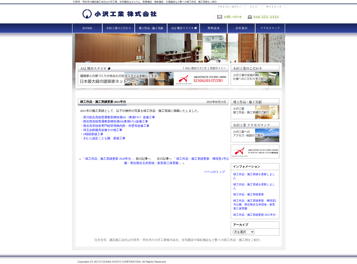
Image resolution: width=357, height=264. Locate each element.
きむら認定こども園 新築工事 (104, 138)
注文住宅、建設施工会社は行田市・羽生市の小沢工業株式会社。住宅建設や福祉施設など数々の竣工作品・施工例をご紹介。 (178, 240)
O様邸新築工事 (93, 134)
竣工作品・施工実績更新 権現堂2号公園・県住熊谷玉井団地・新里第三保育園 (254, 204)
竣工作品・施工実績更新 (248, 194)
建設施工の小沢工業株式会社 (119, 14)
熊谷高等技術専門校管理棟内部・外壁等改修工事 (116, 125)
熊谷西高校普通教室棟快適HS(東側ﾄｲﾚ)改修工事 (115, 121)
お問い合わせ (230, 17)
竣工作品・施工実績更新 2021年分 (254, 214)
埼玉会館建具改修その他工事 (102, 130)
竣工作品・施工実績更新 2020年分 (108, 158)
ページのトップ (214, 172)
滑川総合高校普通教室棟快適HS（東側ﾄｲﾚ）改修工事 (119, 117)
